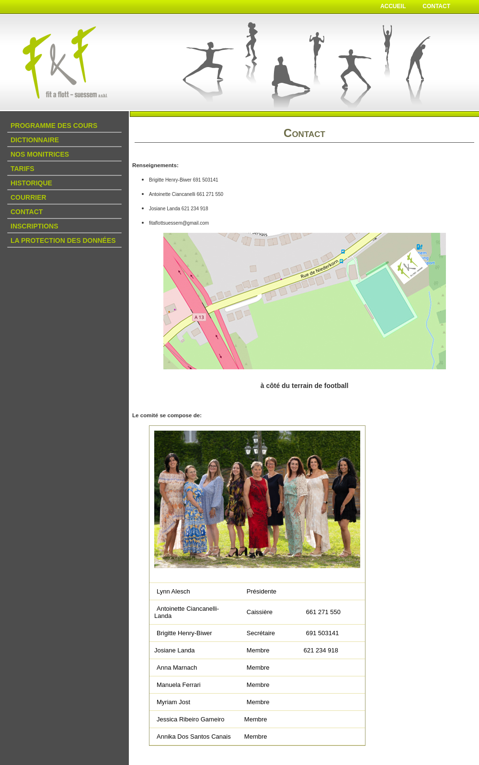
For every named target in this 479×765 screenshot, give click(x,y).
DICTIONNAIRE (35, 140)
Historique (31, 183)
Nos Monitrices (40, 154)
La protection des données (63, 240)
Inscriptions (34, 226)
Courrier (28, 197)
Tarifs (22, 168)
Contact (436, 6)
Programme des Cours (54, 125)
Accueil (393, 6)
